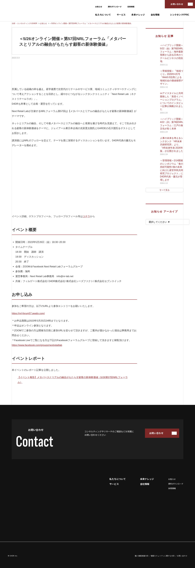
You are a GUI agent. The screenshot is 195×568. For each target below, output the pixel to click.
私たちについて (103, 15)
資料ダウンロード (115, 6)
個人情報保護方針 (142, 556)
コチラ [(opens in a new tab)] (86, 216)
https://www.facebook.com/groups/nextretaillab (37, 345)
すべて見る (164, 190)
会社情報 (155, 15)
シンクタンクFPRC (179, 15)
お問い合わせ (177, 4)
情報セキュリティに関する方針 (163, 556)
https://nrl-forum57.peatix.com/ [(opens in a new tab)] (28, 313)
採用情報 (130, 6)
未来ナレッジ (138, 15)
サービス (121, 15)
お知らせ (98, 6)
